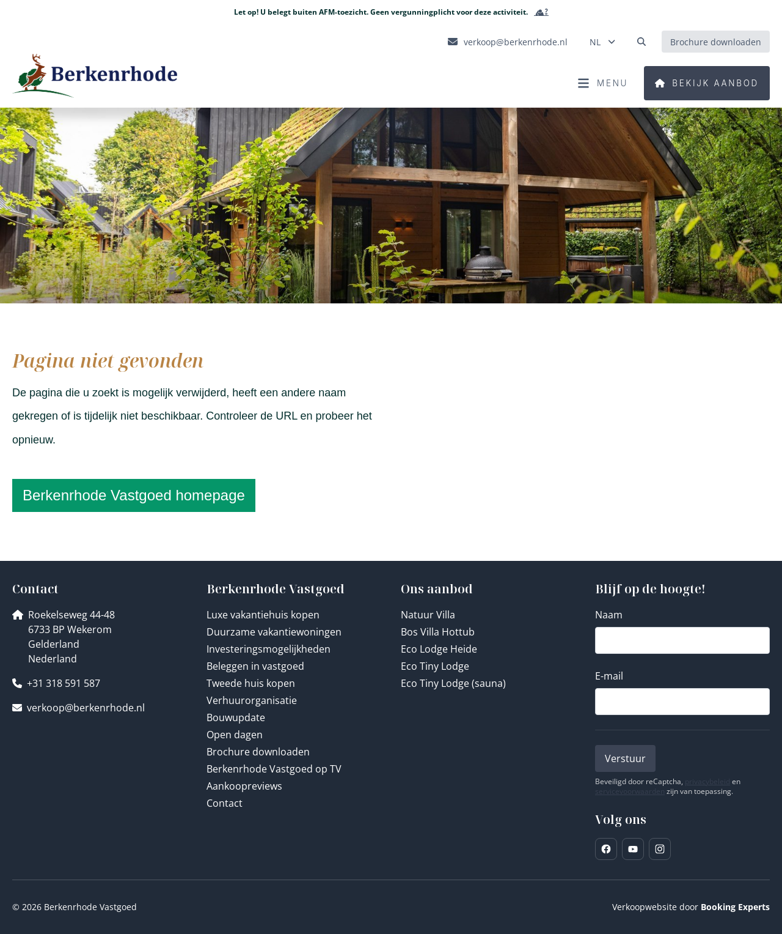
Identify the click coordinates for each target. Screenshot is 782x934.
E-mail (609, 676)
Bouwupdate (235, 717)
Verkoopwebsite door (691, 907)
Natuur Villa (428, 614)
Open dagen (234, 734)
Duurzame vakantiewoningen (274, 632)
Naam (609, 614)
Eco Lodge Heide (439, 649)
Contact (224, 803)
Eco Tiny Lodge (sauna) (453, 683)
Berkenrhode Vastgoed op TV (274, 769)
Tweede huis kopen (250, 683)
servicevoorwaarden (630, 791)
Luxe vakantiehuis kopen (263, 614)
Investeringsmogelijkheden (268, 649)
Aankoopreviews (244, 786)
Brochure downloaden (258, 751)
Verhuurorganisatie (251, 700)
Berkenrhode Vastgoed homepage (134, 495)
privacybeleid (707, 782)
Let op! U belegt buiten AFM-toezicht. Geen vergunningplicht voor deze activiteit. (391, 12)
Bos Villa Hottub (438, 632)
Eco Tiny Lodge (435, 666)
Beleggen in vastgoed (255, 666)
